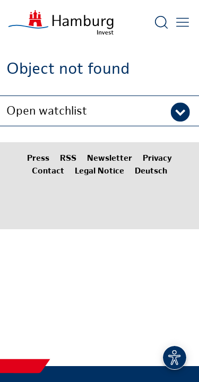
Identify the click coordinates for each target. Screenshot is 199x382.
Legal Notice (99, 172)
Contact (48, 172)
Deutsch (151, 172)
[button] (99, 111)
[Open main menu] (183, 22)
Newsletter (109, 159)
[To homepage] (61, 22)
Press (38, 159)
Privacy (157, 159)
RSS (68, 159)
